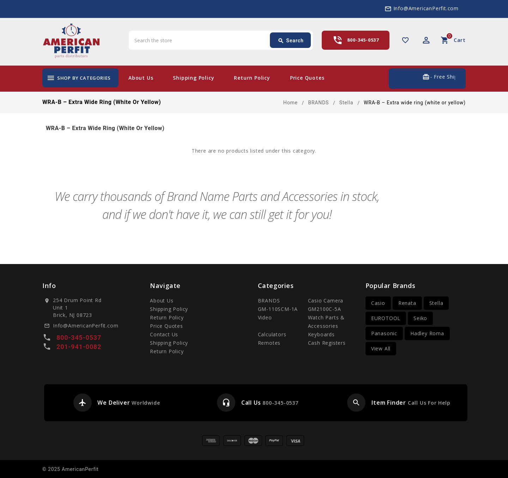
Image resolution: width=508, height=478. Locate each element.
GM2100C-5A (324, 309)
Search (291, 40)
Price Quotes (307, 77)
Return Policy (252, 77)
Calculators (272, 334)
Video (265, 317)
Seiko (420, 318)
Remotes (269, 342)
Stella (436, 303)
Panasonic (384, 333)
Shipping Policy (193, 77)
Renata (407, 303)
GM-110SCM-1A (278, 309)
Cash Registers (327, 342)
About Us (140, 77)
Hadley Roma (427, 333)
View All (381, 348)
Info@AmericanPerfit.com (426, 8)
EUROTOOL (385, 318)
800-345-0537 (363, 40)
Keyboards (321, 334)
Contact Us (164, 334)
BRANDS (269, 300)
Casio (378, 303)
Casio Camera (326, 300)
